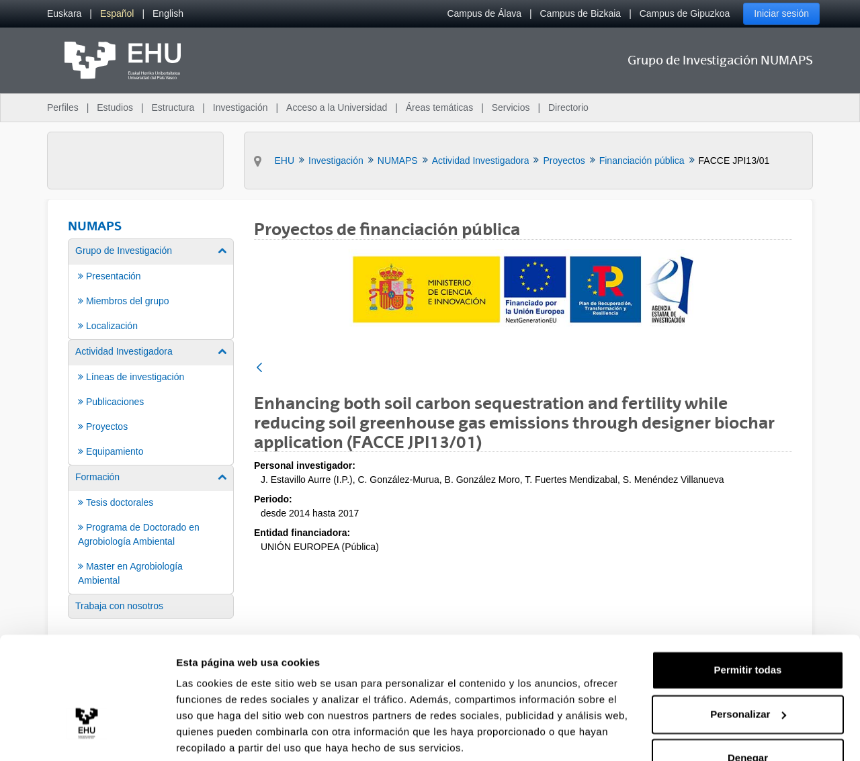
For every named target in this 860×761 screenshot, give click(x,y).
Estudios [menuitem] (115, 107)
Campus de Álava (484, 13)
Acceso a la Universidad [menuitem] (336, 107)
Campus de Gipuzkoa (685, 13)
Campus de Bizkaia (580, 13)
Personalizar (748, 663)
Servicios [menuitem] (511, 107)
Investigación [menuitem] (240, 107)
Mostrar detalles (215, 734)
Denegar (748, 707)
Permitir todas (748, 619)
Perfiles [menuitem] (63, 107)
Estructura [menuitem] (172, 107)
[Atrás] (259, 368)
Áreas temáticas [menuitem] (439, 107)
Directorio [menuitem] (568, 107)
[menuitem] (64, 14)
